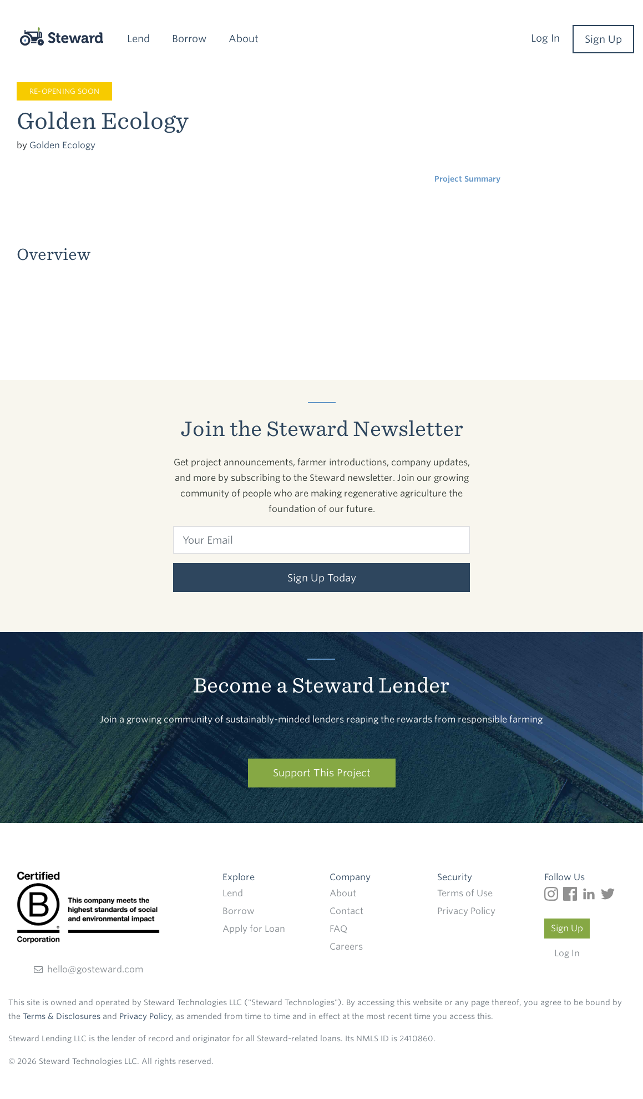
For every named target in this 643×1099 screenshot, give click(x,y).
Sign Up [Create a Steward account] (567, 928)
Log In (545, 38)
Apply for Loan (253, 929)
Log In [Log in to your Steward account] (567, 953)
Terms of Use (465, 893)
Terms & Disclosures (61, 1016)
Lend (138, 38)
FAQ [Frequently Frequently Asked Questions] (338, 929)
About (244, 38)
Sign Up (603, 39)
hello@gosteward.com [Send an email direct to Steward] (88, 969)
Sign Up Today (321, 578)
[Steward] (49, 36)
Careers (346, 946)
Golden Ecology (62, 145)
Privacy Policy (466, 911)
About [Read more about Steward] (343, 893)
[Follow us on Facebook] (572, 893)
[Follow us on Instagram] (553, 893)
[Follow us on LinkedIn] (591, 893)
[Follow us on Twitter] (609, 893)
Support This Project (322, 773)
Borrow (189, 38)
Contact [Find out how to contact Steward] (346, 911)
